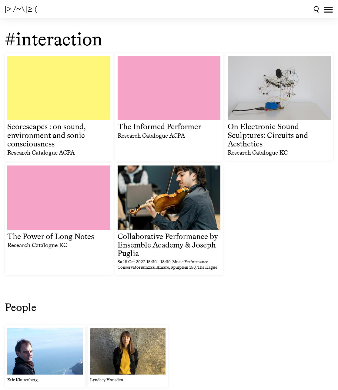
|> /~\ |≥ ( (21, 9)
